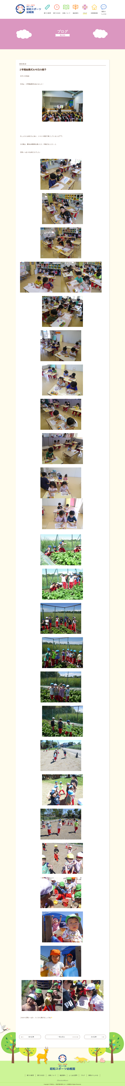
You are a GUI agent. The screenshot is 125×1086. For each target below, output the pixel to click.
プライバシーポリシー (62, 1080)
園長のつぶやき (93, 1075)
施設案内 (62, 1075)
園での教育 (30, 1075)
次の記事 (94, 1037)
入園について (52, 1075)
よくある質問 (73, 1075)
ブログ (83, 1075)
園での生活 (40, 1075)
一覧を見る (61, 1037)
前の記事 (31, 1037)
